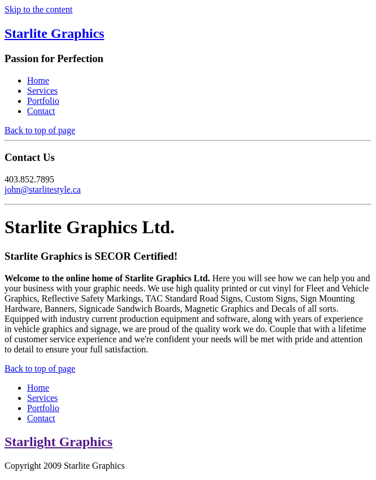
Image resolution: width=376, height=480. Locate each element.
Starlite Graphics (54, 33)
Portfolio (43, 101)
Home (38, 80)
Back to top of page (40, 130)
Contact (41, 111)
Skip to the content (38, 9)
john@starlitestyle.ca (43, 189)
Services (42, 90)
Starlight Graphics (58, 441)
